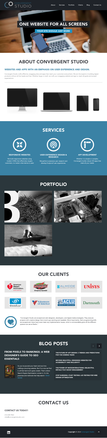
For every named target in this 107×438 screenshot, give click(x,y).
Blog (88, 5)
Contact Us (97, 5)
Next (99, 345)
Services (62, 5)
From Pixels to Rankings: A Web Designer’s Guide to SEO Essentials (26, 355)
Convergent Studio (88, 432)
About (53, 5)
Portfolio (71, 5)
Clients (80, 5)
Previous (93, 345)
